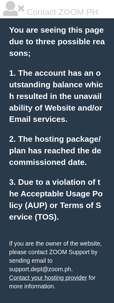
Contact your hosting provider (48, 277)
